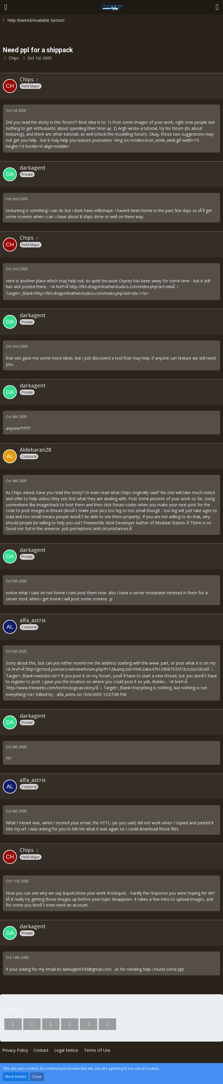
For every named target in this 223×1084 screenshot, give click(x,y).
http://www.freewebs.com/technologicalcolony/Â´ (53, 687)
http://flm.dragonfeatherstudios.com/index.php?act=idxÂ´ (123, 286)
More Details (15, 1076)
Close (37, 1076)
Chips (14, 58)
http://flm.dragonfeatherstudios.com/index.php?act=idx (86, 293)
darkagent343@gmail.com (87, 969)
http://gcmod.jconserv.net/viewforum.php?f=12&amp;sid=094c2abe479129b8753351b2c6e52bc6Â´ (118, 669)
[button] (6, 7)
